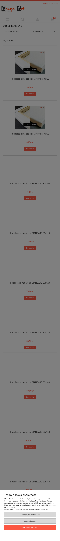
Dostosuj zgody (30, 521)
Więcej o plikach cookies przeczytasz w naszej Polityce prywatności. (26, 509)
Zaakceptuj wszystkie (30, 527)
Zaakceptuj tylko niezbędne (30, 515)
